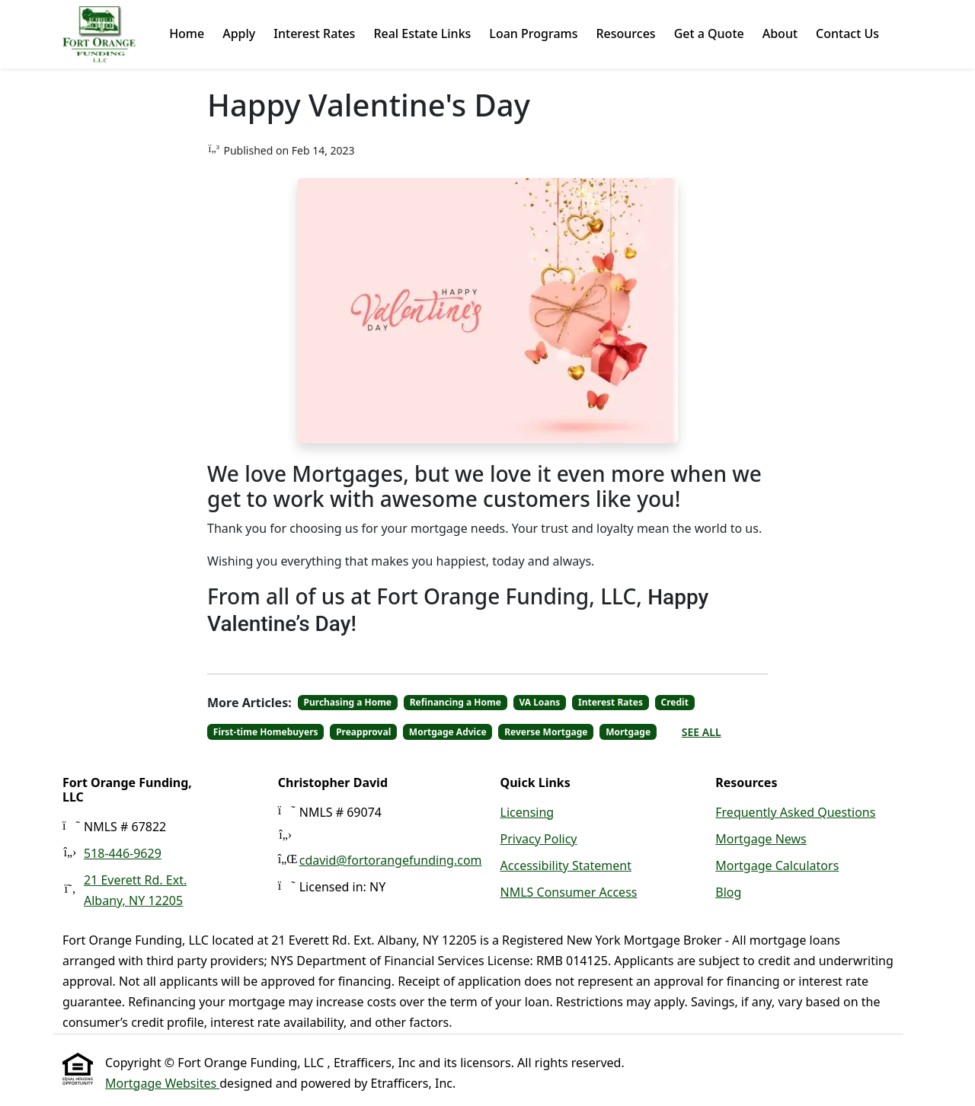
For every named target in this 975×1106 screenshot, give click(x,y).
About (780, 33)
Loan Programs (533, 33)
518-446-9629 (122, 853)
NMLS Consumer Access (569, 892)
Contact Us (847, 33)
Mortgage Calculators (777, 865)
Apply (238, 33)
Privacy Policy (538, 838)
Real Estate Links (422, 33)
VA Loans (539, 702)
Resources (625, 33)
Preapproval (363, 731)
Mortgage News (761, 838)
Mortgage (628, 731)
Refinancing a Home (455, 702)
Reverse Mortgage (545, 731)
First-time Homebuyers (265, 731)
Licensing (527, 812)
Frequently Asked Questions (795, 812)
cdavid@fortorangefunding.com (390, 860)
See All (701, 732)
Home (186, 33)
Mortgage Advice (448, 731)
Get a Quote (709, 33)
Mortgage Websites (162, 1083)
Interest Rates (314, 33)
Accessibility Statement (565, 865)
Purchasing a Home (348, 702)
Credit (675, 702)
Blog (728, 892)
